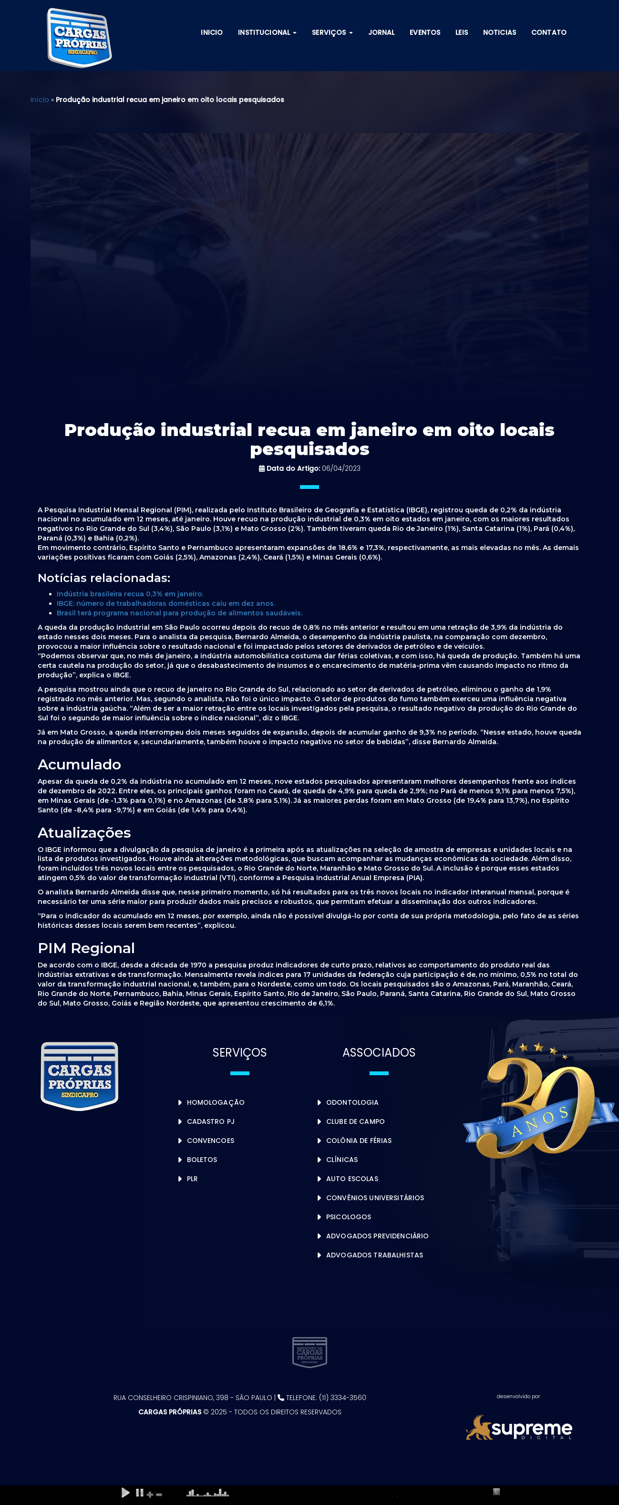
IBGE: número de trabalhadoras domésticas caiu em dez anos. (166, 603)
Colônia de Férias (359, 1140)
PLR (192, 1178)
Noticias (499, 32)
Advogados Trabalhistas (374, 1255)
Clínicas (342, 1159)
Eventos (425, 32)
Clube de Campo (355, 1121)
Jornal (381, 32)
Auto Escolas (352, 1178)
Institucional (267, 32)
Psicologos (348, 1217)
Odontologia (352, 1102)
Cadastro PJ (211, 1121)
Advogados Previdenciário (377, 1236)
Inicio (212, 32)
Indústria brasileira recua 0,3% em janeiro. (130, 594)
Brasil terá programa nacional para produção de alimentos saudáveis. (179, 613)
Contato (549, 32)
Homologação (216, 1102)
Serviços (332, 32)
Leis (461, 32)
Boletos (202, 1159)
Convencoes (210, 1140)
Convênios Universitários (375, 1198)
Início (40, 99)
